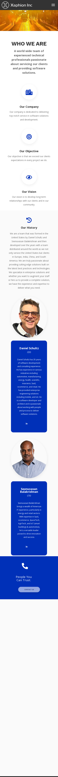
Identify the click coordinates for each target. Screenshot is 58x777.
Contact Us (29, 589)
